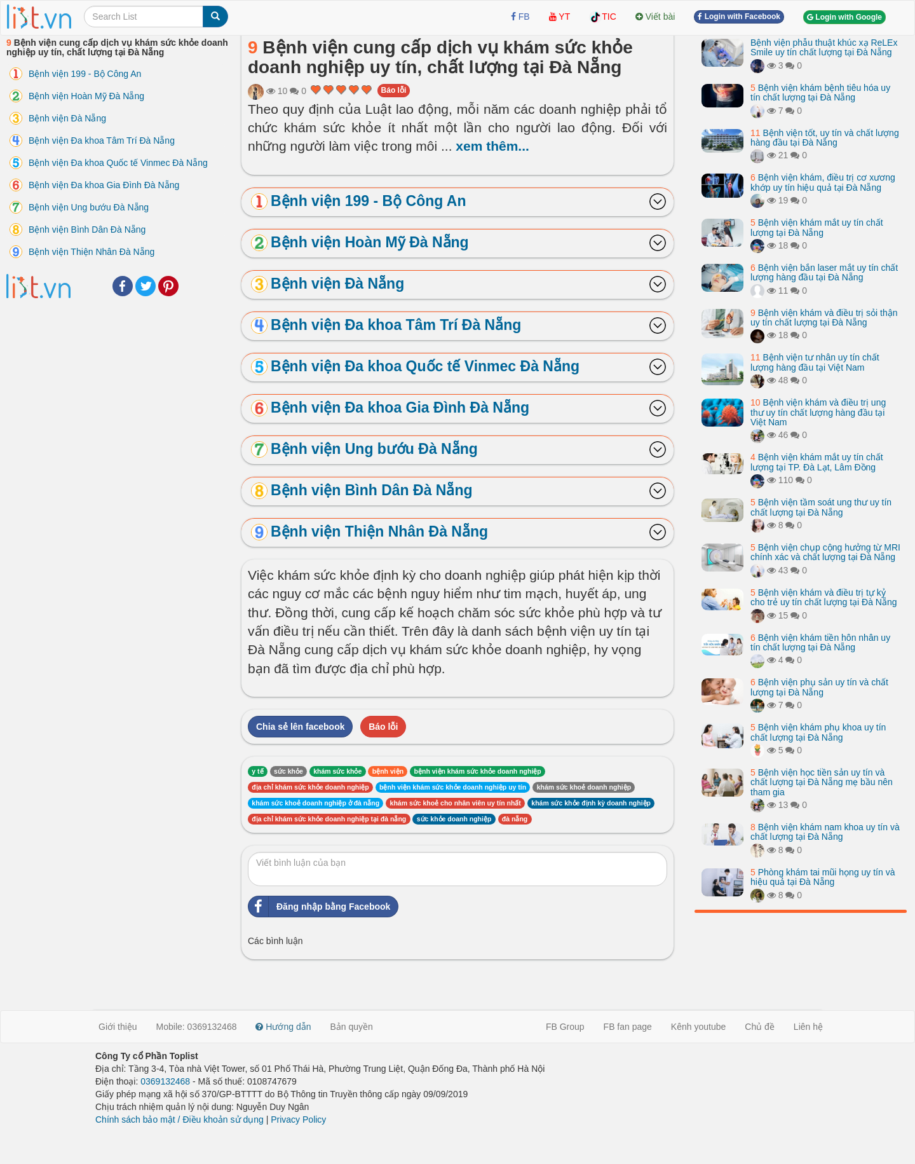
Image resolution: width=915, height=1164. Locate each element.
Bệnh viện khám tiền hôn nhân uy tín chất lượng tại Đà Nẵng (820, 642)
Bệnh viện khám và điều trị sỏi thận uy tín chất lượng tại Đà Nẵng (824, 317)
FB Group (565, 1027)
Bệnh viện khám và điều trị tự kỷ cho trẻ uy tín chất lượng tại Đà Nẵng (823, 597)
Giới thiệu (117, 1027)
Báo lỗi (394, 90)
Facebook (122, 286)
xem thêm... (492, 146)
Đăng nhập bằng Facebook (319, 906)
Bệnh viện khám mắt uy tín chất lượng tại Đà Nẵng (816, 227)
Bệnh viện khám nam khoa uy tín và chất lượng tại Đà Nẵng (825, 832)
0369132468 (165, 1081)
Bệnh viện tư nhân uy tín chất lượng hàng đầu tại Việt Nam (814, 362)
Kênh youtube (698, 1027)
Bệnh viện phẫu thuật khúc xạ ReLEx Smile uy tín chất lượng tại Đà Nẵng (823, 47)
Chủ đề (760, 1027)
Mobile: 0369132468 (196, 1027)
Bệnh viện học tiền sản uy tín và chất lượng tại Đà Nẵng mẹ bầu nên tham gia (821, 782)
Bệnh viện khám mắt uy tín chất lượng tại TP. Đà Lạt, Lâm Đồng (816, 462)
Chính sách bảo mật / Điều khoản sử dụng (179, 1119)
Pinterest (168, 286)
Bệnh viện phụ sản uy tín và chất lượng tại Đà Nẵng (819, 687)
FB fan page (628, 1027)
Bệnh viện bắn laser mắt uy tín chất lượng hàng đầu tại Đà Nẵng (824, 272)
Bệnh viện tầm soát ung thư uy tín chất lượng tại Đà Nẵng (820, 507)
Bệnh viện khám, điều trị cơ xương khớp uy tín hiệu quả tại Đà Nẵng (822, 182)
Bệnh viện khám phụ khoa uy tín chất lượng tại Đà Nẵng (818, 732)
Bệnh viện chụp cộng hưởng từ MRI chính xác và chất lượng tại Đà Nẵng (825, 552)
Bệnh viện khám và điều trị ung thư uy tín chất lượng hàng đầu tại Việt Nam (818, 412)
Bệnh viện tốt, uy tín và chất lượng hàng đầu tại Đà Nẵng (824, 137)
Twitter (145, 286)
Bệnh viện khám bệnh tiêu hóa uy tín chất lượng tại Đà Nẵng (820, 92)
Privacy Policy (298, 1119)
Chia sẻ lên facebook (300, 727)
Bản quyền (351, 1027)
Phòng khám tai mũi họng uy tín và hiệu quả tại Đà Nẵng (822, 877)
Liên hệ (808, 1027)
